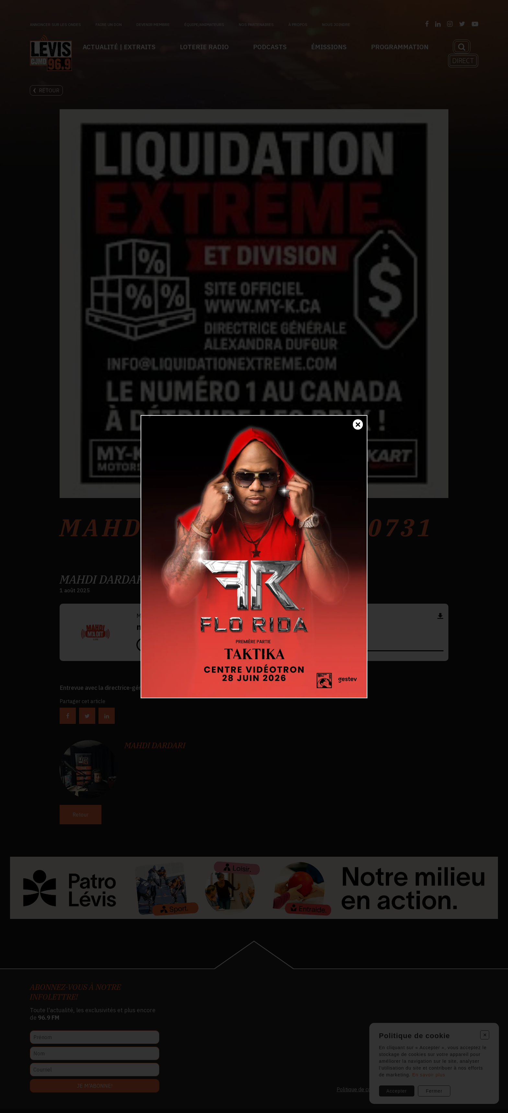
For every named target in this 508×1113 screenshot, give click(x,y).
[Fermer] (358, 424)
